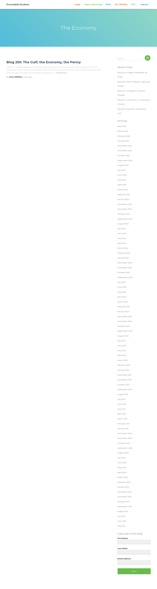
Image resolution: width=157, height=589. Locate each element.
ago (27, 77)
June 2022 (122, 345)
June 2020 (122, 462)
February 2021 (123, 424)
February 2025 (123, 194)
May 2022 (121, 350)
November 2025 (124, 150)
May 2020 (121, 467)
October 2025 (123, 155)
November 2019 (124, 497)
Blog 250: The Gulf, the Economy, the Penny (43, 62)
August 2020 (123, 453)
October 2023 (123, 272)
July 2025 (121, 170)
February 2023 (123, 306)
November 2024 (124, 209)
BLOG (108, 4)
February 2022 (123, 365)
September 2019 (124, 506)
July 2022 (121, 341)
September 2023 (124, 277)
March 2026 (122, 131)
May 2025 (121, 180)
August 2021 (122, 394)
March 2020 (122, 477)
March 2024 (122, 248)
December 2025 (124, 146)
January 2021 (123, 428)
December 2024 (124, 204)
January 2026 (123, 141)
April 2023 (121, 297)
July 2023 (121, 282)
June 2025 (121, 175)
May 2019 (121, 526)
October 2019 (123, 501)
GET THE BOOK (121, 4)
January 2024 (123, 258)
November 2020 (124, 438)
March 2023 (122, 302)
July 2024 (121, 228)
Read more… (62, 73)
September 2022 (124, 331)
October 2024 (123, 214)
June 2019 (121, 521)
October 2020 (123, 443)
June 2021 (121, 404)
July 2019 (121, 516)
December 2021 (124, 375)
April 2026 (121, 126)
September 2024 (125, 219)
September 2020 (125, 448)
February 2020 (123, 482)
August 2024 (123, 224)
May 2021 (121, 409)
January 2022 (123, 370)
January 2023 (123, 311)
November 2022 (124, 321)
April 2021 (121, 414)
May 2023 (121, 292)
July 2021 (121, 399)
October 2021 (123, 384)
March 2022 (122, 360)
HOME (77, 5)
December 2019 (124, 492)
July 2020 (121, 458)
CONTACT (144, 5)
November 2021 (124, 380)
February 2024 (123, 253)
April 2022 (121, 355)
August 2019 (122, 511)
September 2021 (124, 389)
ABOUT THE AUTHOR (93, 5)
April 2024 (121, 243)
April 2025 (121, 185)
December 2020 (124, 433)
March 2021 (122, 419)
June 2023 (122, 287)
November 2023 (124, 268)
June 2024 (122, 233)
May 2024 (121, 238)
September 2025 (124, 160)
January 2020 (123, 487)
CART (133, 4)
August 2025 (122, 165)
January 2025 (123, 199)
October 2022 (123, 326)
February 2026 (123, 136)
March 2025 (122, 189)
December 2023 (124, 263)
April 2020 (121, 472)
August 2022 (123, 336)
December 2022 (124, 316)
